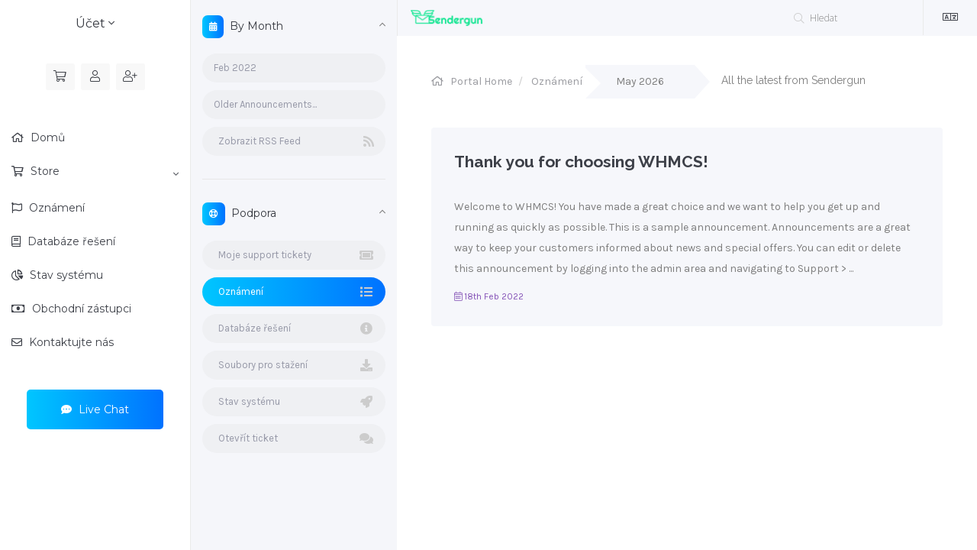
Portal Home (481, 81)
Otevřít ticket (294, 438)
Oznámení (55, 208)
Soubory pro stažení (294, 365)
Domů (46, 137)
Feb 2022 (235, 67)
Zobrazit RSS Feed (294, 141)
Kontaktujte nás (70, 342)
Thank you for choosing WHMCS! (581, 161)
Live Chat (95, 409)
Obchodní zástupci (80, 308)
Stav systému (65, 275)
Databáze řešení (69, 241)
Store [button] (103, 172)
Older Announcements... (265, 104)
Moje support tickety (294, 255)
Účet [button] (95, 23)
